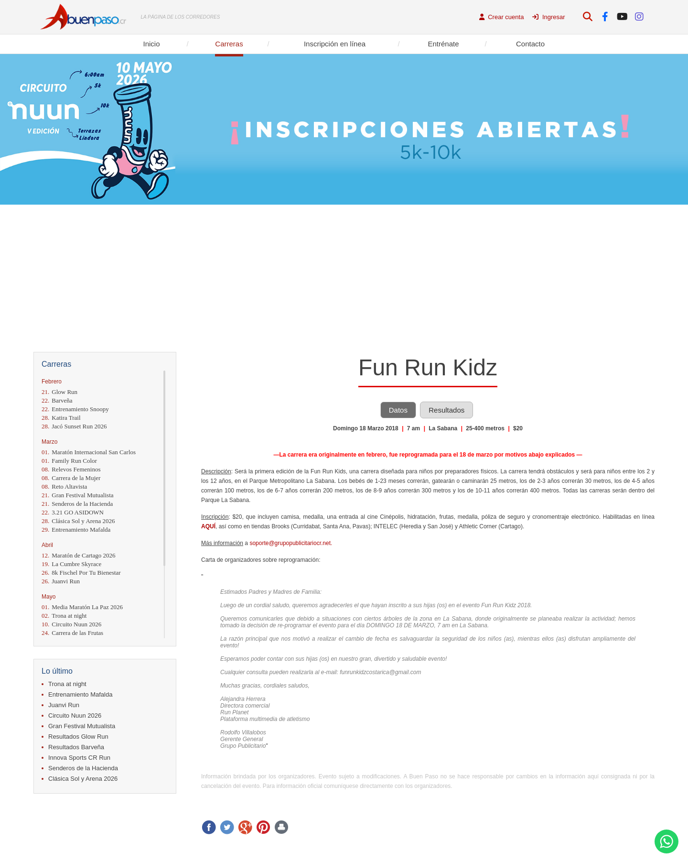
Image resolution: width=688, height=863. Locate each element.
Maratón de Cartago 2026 (78, 555)
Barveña (57, 400)
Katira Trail (61, 417)
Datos (398, 410)
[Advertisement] (344, 276)
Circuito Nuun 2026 (71, 624)
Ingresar (548, 17)
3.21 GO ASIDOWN (73, 512)
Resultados (446, 410)
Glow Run (59, 391)
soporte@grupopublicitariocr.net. (291, 543)
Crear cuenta (501, 17)
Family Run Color (69, 460)
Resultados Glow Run (78, 736)
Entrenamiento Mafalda (76, 529)
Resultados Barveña (76, 747)
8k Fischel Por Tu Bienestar (81, 572)
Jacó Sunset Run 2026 (74, 426)
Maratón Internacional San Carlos (89, 452)
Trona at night (64, 615)
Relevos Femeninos (71, 469)
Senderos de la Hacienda (77, 503)
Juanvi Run (61, 581)
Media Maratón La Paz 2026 (82, 607)
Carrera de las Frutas (72, 632)
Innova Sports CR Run (79, 757)
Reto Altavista (64, 486)
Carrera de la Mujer (71, 477)
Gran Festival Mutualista (78, 495)
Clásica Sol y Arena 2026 (78, 520)
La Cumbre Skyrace (71, 564)
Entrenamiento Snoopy (75, 409)
